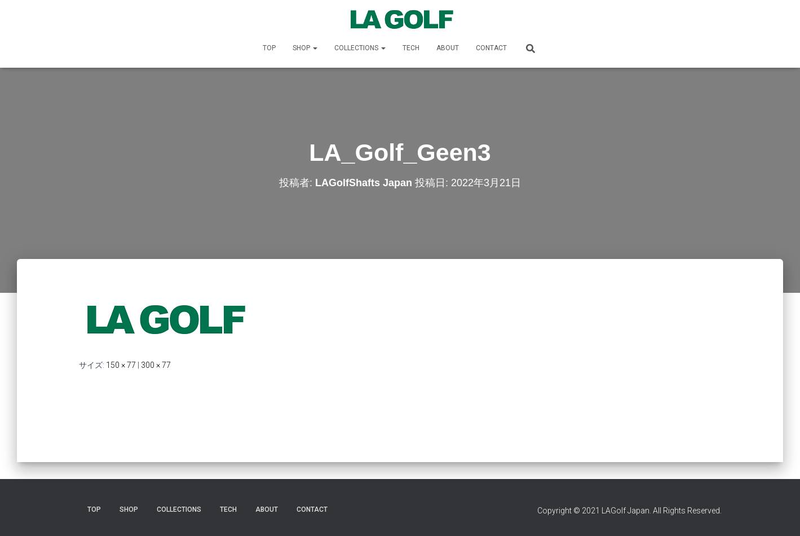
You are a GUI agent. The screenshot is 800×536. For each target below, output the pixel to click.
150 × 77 (121, 365)
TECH (411, 48)
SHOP (305, 48)
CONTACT (491, 48)
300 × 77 (156, 365)
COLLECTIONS (360, 48)
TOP (269, 48)
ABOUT (447, 48)
